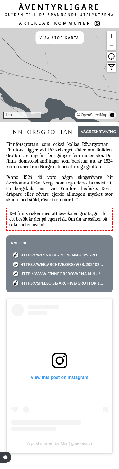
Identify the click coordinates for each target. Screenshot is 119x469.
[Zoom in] (111, 36)
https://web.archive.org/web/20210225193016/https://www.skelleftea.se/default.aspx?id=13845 (61, 264)
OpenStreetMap (94, 115)
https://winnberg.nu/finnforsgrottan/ (61, 255)
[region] (59, 75)
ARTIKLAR (35, 23)
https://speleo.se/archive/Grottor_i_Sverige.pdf (61, 283)
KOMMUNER (72, 23)
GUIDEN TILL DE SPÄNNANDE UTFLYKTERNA (60, 14)
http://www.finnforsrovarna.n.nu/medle (61, 273)
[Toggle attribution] (112, 115)
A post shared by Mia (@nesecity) (59, 443)
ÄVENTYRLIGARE (60, 7)
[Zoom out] (111, 45)
